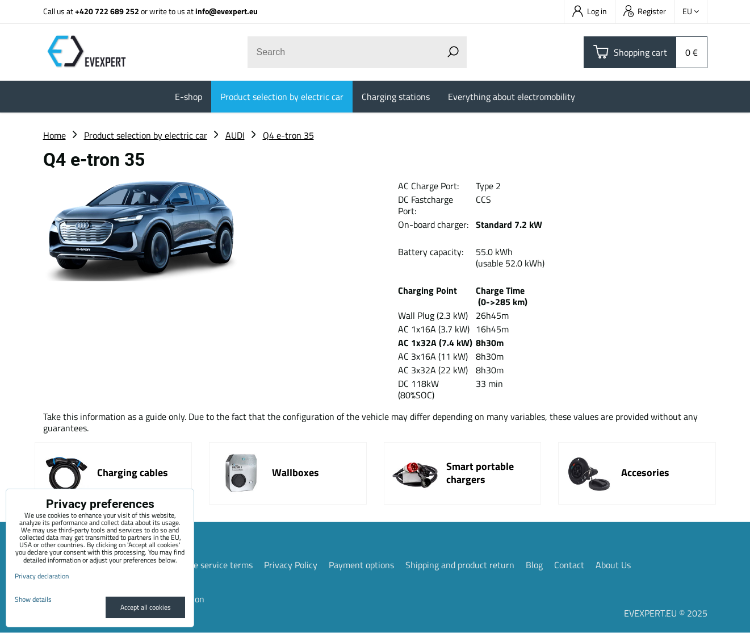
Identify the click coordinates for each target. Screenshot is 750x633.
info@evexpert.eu (226, 11)
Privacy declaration (42, 575)
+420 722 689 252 (107, 11)
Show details (33, 599)
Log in (589, 11)
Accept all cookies (145, 607)
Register (644, 11)
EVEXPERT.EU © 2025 (665, 613)
